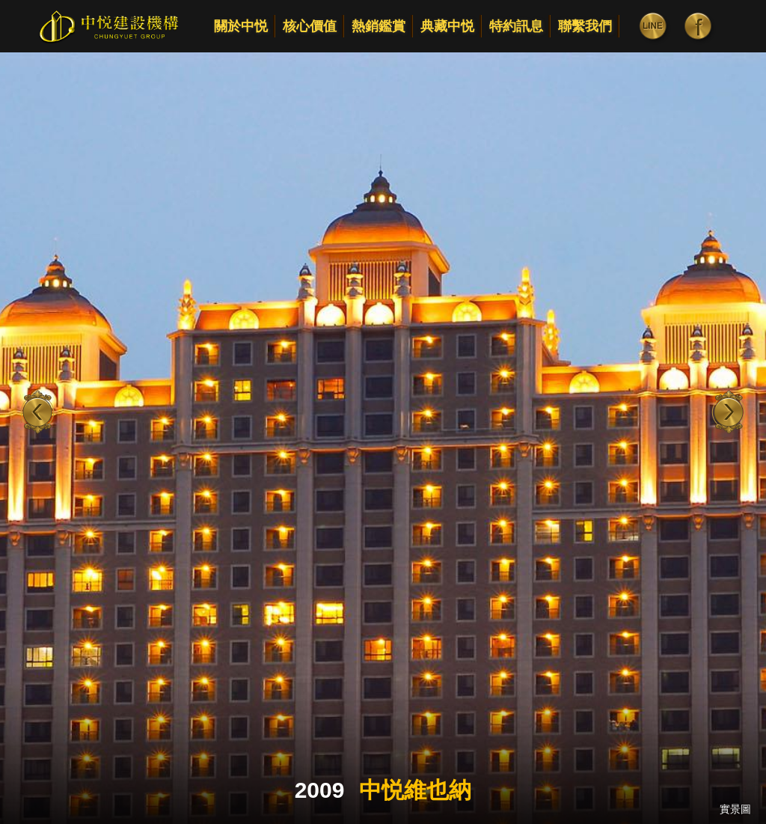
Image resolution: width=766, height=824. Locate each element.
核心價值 (310, 26)
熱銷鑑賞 (378, 26)
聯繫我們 (585, 26)
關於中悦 (241, 26)
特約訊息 (516, 26)
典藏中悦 (447, 26)
